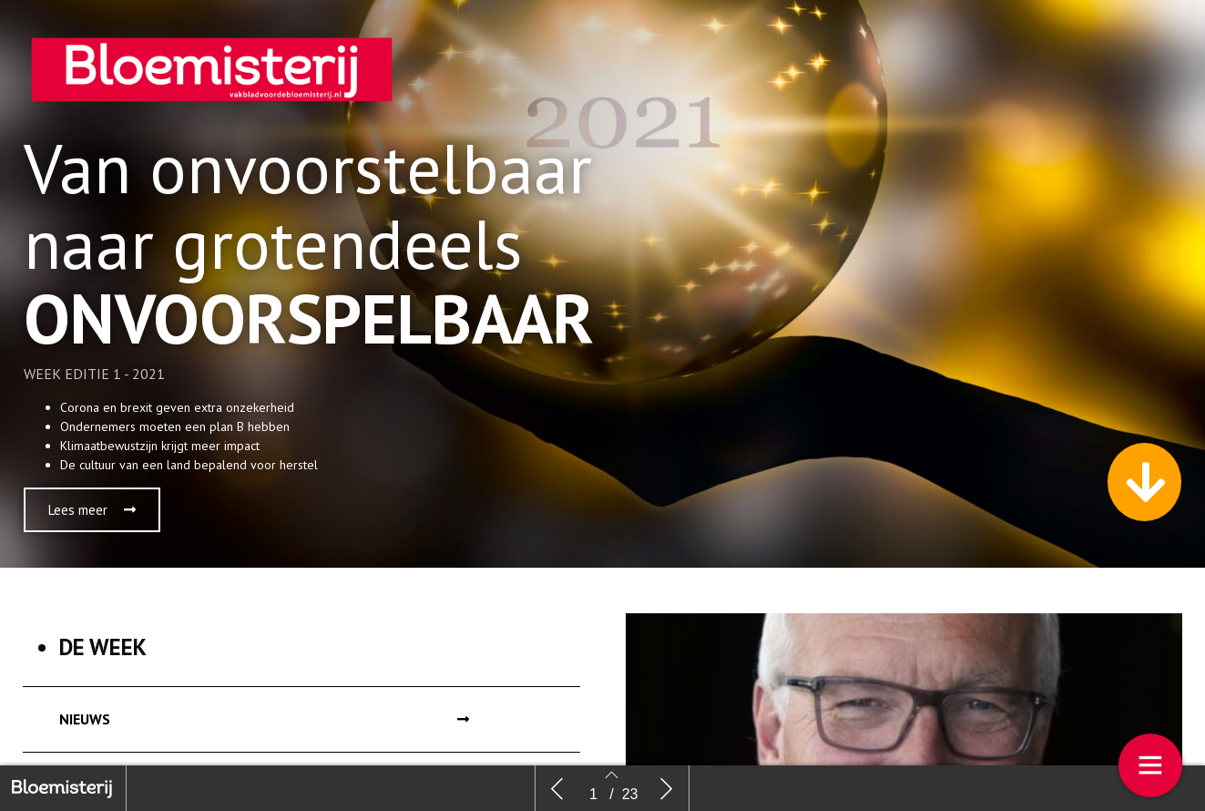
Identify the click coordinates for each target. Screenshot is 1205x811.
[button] (92, 510)
